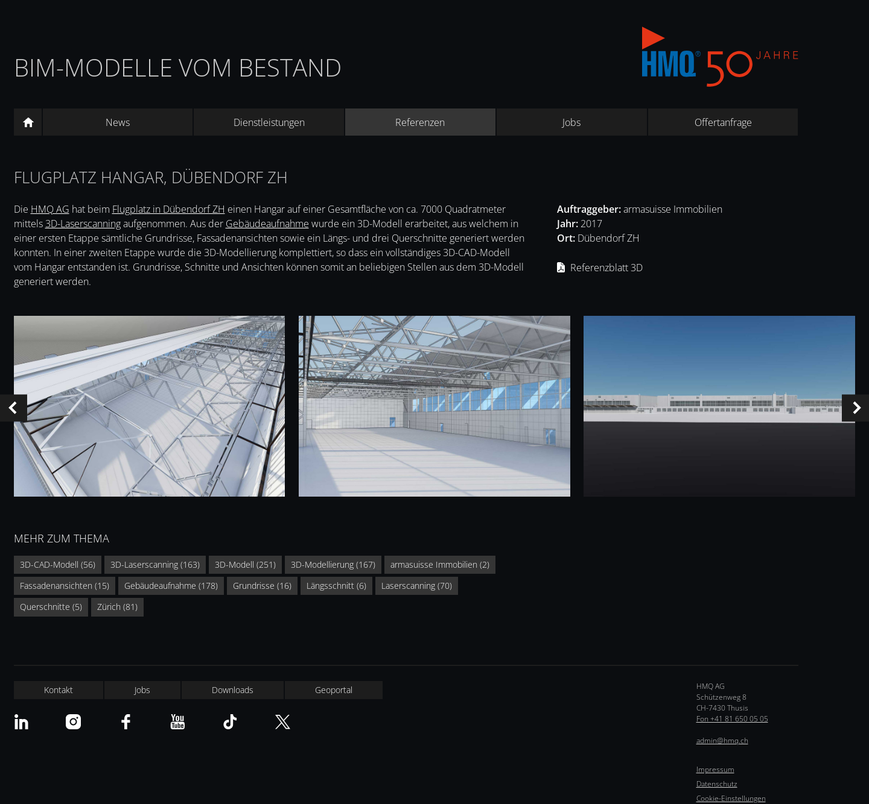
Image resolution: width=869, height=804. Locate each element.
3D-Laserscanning (83, 223)
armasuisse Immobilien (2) (439, 564)
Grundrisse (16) (262, 585)
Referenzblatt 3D (606, 267)
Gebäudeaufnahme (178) (171, 585)
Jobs (571, 122)
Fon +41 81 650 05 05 (732, 719)
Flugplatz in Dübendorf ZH (168, 209)
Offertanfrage (723, 122)
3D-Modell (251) (245, 564)
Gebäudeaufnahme (267, 223)
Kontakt (58, 690)
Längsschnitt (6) (336, 585)
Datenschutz (716, 784)
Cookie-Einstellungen (731, 798)
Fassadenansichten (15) (64, 585)
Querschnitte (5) (51, 606)
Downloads (232, 690)
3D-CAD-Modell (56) (57, 564)
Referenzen (420, 122)
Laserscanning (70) (416, 585)
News (118, 122)
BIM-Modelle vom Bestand (178, 67)
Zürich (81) (117, 606)
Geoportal (333, 690)
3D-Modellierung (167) (333, 564)
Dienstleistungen (269, 122)
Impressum (715, 769)
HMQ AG (50, 209)
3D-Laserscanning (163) (155, 564)
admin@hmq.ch (722, 740)
